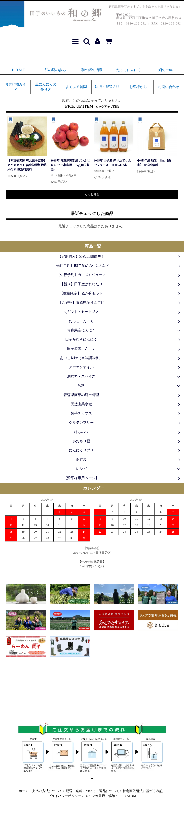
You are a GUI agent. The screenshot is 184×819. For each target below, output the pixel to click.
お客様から (138, 87)
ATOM (131, 796)
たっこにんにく (128, 70)
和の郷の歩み (55, 70)
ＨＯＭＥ (18, 70)
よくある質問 (76, 87)
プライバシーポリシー (64, 796)
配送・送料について (81, 791)
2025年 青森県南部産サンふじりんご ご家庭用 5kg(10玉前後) (70, 165)
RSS (121, 796)
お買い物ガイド (15, 87)
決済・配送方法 (107, 87)
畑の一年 (165, 70)
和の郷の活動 (92, 70)
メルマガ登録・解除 (100, 796)
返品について (109, 791)
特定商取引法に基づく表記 (143, 791)
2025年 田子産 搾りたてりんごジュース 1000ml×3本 (112, 163)
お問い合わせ (168, 87)
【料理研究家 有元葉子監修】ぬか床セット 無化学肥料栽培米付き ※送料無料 (27, 165)
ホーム (24, 791)
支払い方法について (47, 791)
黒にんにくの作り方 (45, 87)
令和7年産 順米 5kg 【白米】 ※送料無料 (154, 163)
